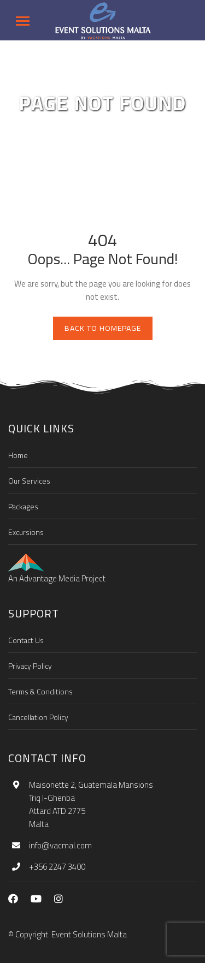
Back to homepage (103, 328)
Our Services (29, 481)
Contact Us (26, 640)
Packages (23, 506)
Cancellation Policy (38, 717)
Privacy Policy (30, 666)
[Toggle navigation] (23, 21)
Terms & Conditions (40, 691)
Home (18, 455)
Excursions (26, 532)
